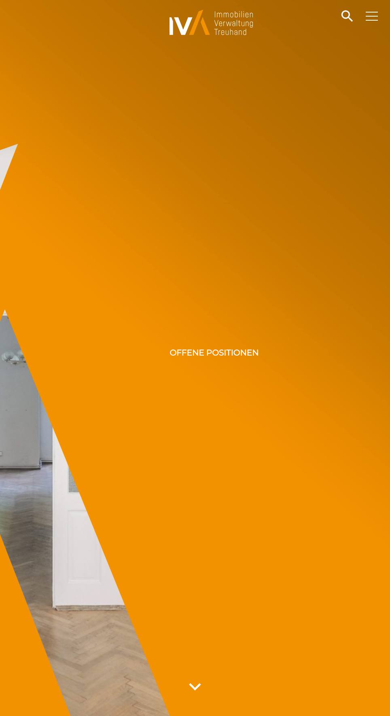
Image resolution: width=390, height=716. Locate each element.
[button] (346, 16)
